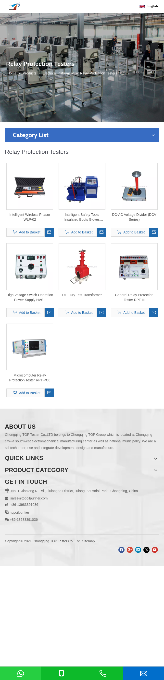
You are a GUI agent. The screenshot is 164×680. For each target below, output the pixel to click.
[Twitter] (146, 550)
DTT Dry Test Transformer (82, 295)
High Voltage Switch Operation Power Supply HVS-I (30, 297)
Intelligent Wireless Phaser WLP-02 (30, 217)
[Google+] (130, 550)
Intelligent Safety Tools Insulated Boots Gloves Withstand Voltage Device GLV (82, 217)
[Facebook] (121, 550)
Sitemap (88, 541)
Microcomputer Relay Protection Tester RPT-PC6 (29, 377)
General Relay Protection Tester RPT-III (134, 297)
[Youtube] (155, 550)
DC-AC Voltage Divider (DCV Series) (134, 217)
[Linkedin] (138, 550)
